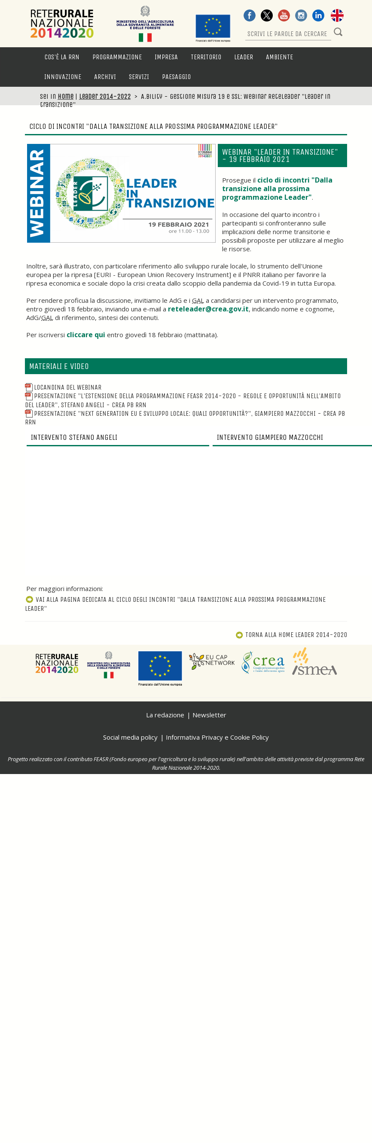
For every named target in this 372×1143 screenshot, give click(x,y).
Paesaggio (176, 77)
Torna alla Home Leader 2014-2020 (291, 635)
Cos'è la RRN (61, 57)
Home (65, 96)
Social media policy (130, 737)
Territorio (206, 57)
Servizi (139, 77)
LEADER (243, 57)
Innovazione (62, 77)
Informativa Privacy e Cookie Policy (217, 737)
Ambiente (279, 57)
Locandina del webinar (63, 387)
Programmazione (117, 57)
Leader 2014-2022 (105, 96)
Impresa (166, 57)
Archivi (105, 77)
